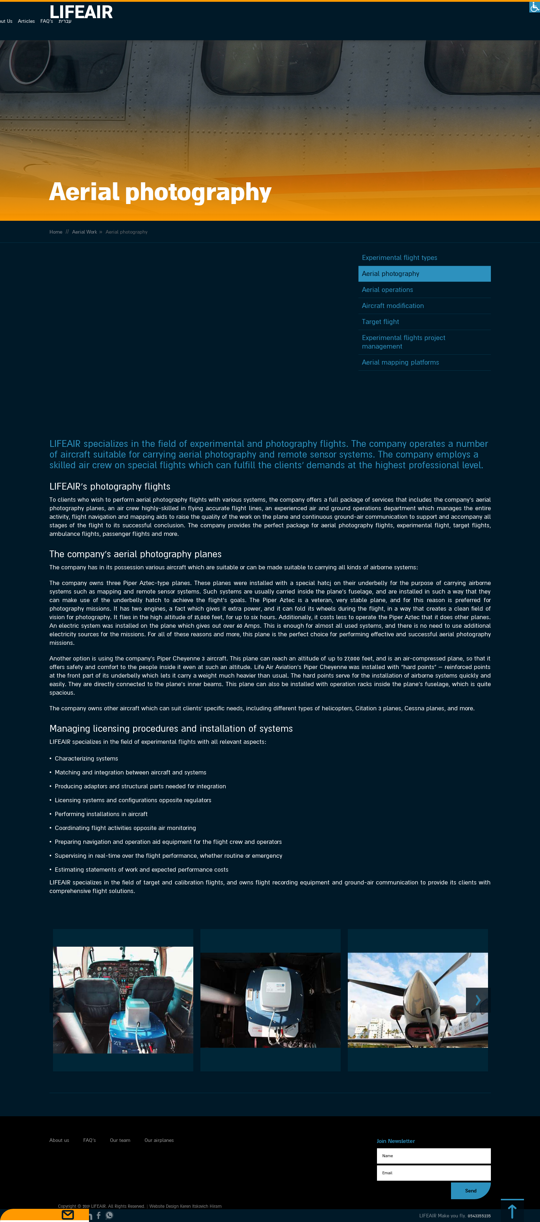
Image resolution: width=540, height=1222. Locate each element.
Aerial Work (84, 247)
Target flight (380, 348)
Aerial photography (390, 300)
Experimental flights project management (403, 368)
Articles (443, 21)
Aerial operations (387, 316)
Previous (61, 972)
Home (55, 247)
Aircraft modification (393, 332)
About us (59, 1123)
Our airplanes (159, 1123)
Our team (120, 1123)
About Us (419, 21)
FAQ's (463, 21)
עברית (481, 21)
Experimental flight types (399, 284)
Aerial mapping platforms (400, 388)
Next (478, 972)
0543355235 (479, 1214)
